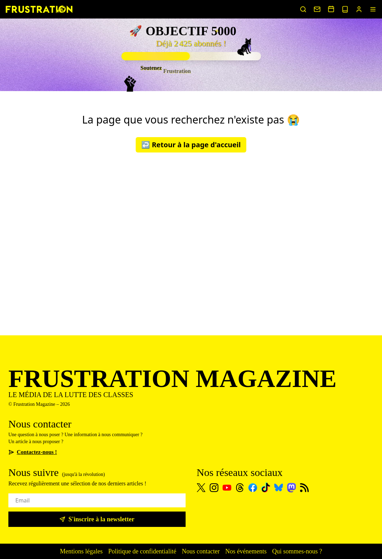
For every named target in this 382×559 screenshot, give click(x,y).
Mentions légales (81, 551)
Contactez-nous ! (32, 452)
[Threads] (239, 487)
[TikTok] (265, 487)
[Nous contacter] (317, 9)
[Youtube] (227, 488)
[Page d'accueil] (39, 9)
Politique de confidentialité (142, 551)
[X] (201, 487)
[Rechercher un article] (303, 9)
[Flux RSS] (304, 488)
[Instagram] (214, 487)
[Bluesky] (278, 487)
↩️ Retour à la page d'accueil (191, 144)
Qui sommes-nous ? (297, 551)
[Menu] (372, 9)
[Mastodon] (291, 487)
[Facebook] (252, 487)
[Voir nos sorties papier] (345, 9)
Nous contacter (200, 551)
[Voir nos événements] (331, 9)
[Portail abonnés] (358, 9)
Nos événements (246, 551)
